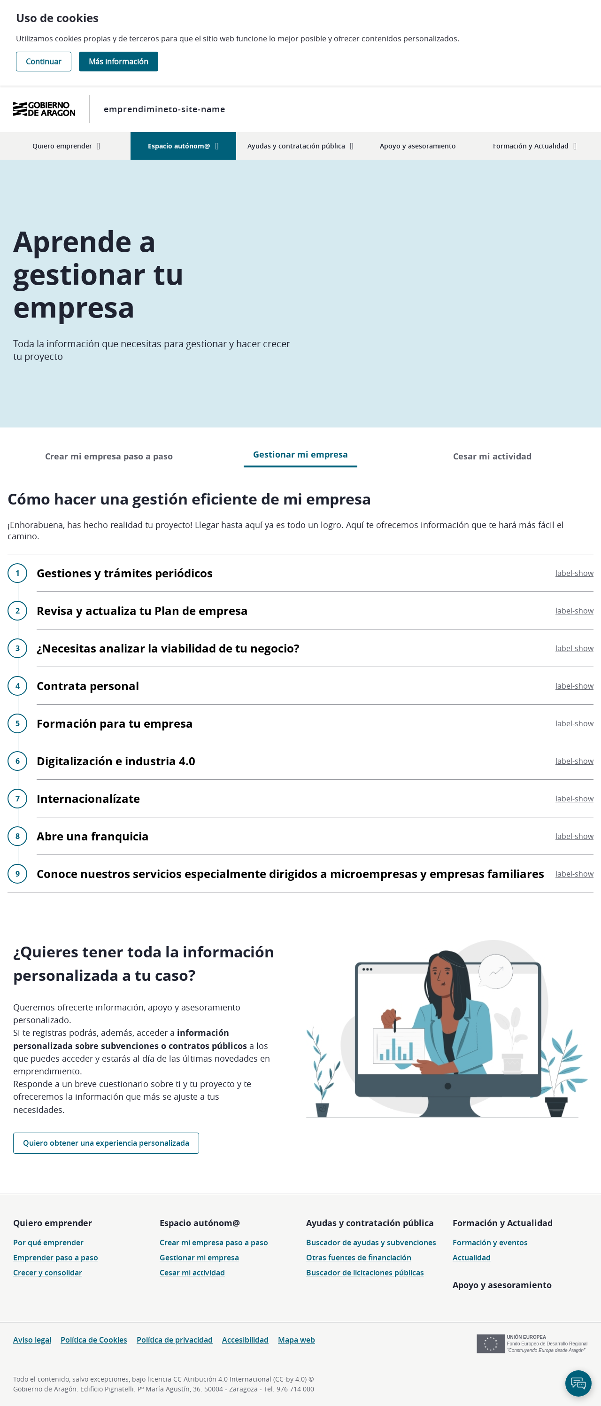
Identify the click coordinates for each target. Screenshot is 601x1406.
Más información (118, 61)
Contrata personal (315, 685)
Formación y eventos (490, 1242)
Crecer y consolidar (47, 1272)
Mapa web (296, 1340)
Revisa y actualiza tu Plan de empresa (315, 610)
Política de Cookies (94, 1340)
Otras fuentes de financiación (358, 1257)
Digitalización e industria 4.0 (315, 761)
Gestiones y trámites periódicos (315, 573)
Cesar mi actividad (492, 456)
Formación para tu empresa (315, 723)
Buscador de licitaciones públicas (365, 1272)
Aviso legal (32, 1340)
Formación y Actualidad (503, 1223)
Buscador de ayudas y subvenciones (371, 1242)
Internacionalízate (315, 798)
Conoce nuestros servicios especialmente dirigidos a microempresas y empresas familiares (315, 873)
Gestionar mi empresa (199, 1257)
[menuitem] (66, 146)
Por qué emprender (48, 1242)
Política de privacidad (175, 1340)
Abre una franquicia (315, 836)
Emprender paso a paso (55, 1257)
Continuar (44, 61)
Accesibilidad (245, 1340)
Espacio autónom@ (200, 1223)
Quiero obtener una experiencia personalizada (106, 1143)
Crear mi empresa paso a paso (109, 456)
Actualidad (472, 1257)
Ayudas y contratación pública (370, 1223)
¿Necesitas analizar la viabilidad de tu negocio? (315, 648)
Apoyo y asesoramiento (502, 1285)
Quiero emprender (52, 1223)
